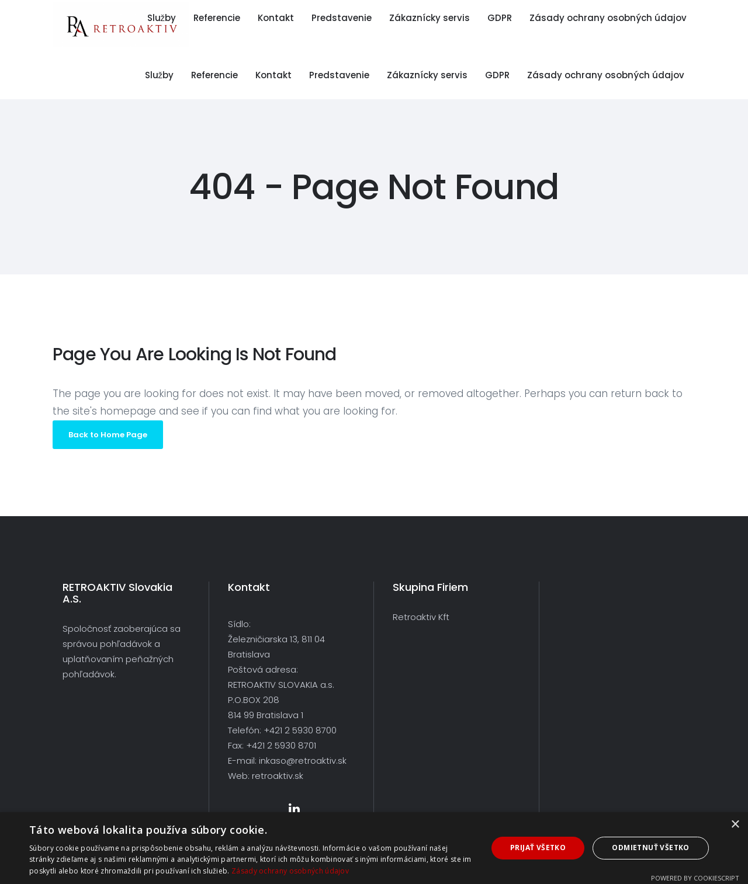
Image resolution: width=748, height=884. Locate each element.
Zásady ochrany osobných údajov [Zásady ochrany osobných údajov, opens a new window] (290, 871)
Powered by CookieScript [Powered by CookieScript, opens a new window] (695, 877)
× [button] (734, 824)
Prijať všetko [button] (538, 847)
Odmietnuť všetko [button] (650, 847)
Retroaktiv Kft (421, 617)
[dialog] (374, 848)
